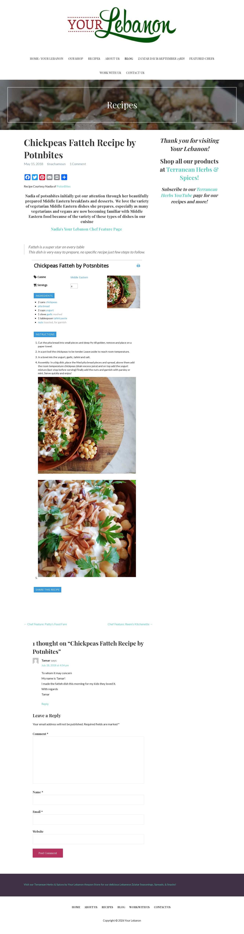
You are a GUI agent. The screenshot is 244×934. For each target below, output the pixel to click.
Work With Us (110, 73)
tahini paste (60, 318)
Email (38, 812)
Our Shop (75, 58)
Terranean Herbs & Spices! (192, 173)
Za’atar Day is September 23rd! (161, 58)
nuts (40, 322)
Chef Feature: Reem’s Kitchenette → (130, 624)
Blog (129, 58)
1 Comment (78, 164)
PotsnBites (63, 186)
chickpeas (51, 302)
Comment (40, 734)
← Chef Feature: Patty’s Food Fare (45, 624)
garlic (50, 314)
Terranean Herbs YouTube (189, 192)
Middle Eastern (79, 277)
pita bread (44, 306)
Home (76, 907)
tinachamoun (56, 164)
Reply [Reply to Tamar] (45, 703)
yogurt (50, 310)
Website (38, 831)
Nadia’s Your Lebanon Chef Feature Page (87, 228)
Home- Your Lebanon (46, 58)
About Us (112, 58)
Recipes (94, 58)
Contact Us (135, 73)
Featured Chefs (201, 58)
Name (38, 792)
